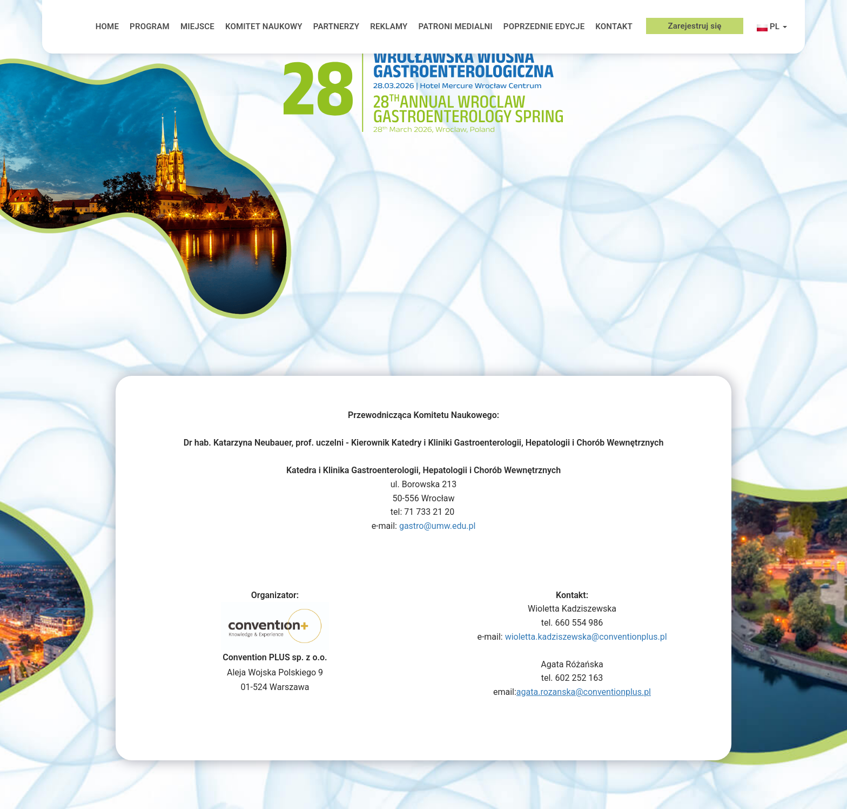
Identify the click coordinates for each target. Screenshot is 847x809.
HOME (107, 26)
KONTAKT (614, 26)
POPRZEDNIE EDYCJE (544, 26)
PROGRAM (150, 26)
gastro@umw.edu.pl (437, 526)
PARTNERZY (336, 26)
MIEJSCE (197, 26)
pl (772, 28)
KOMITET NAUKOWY (263, 26)
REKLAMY (388, 26)
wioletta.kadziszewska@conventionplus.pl (586, 637)
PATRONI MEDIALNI (455, 26)
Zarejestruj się (694, 26)
